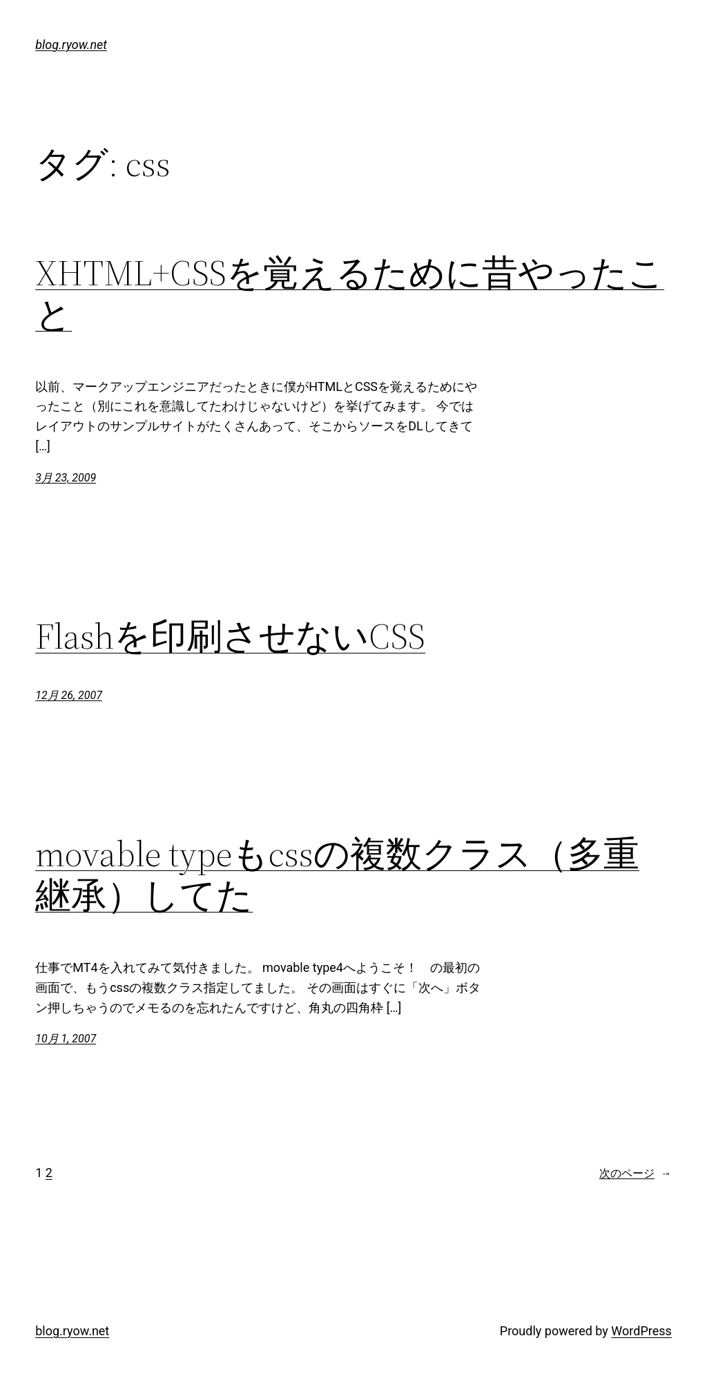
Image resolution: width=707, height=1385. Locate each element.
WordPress (641, 1331)
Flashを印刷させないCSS (230, 636)
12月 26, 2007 (68, 695)
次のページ (635, 1174)
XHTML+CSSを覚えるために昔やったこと (349, 293)
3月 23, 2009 (65, 477)
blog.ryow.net (71, 44)
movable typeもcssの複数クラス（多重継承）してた (337, 874)
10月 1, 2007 (65, 1038)
